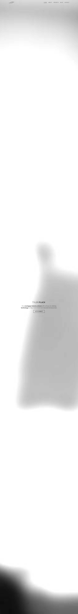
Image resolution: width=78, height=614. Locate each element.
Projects (56, 2)
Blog (61, 2)
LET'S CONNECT (39, 311)
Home (45, 2)
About (50, 2)
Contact (66, 2)
